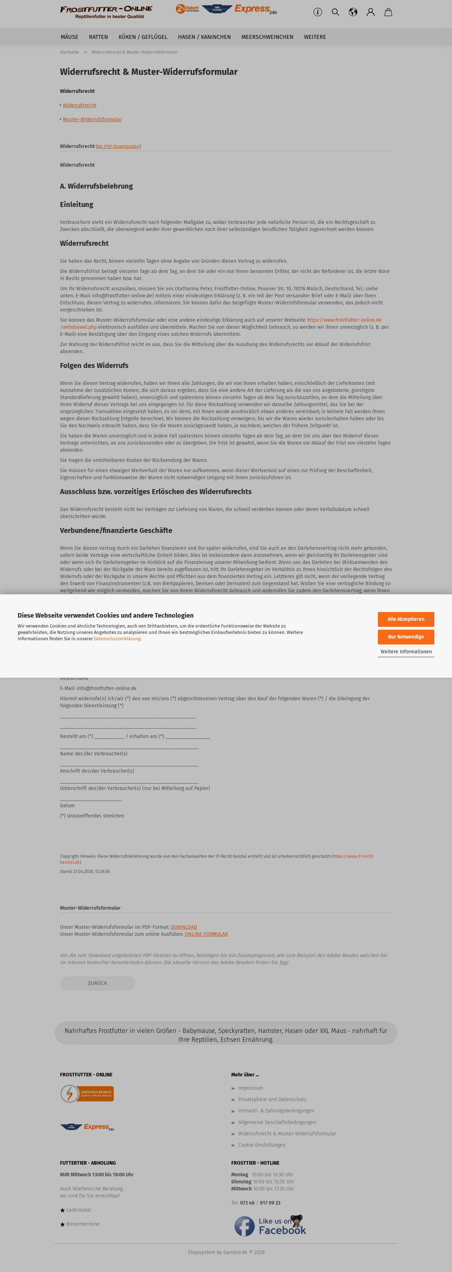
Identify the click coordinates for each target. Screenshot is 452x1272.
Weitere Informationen (406, 652)
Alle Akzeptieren (406, 619)
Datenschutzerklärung (117, 638)
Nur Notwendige (406, 637)
